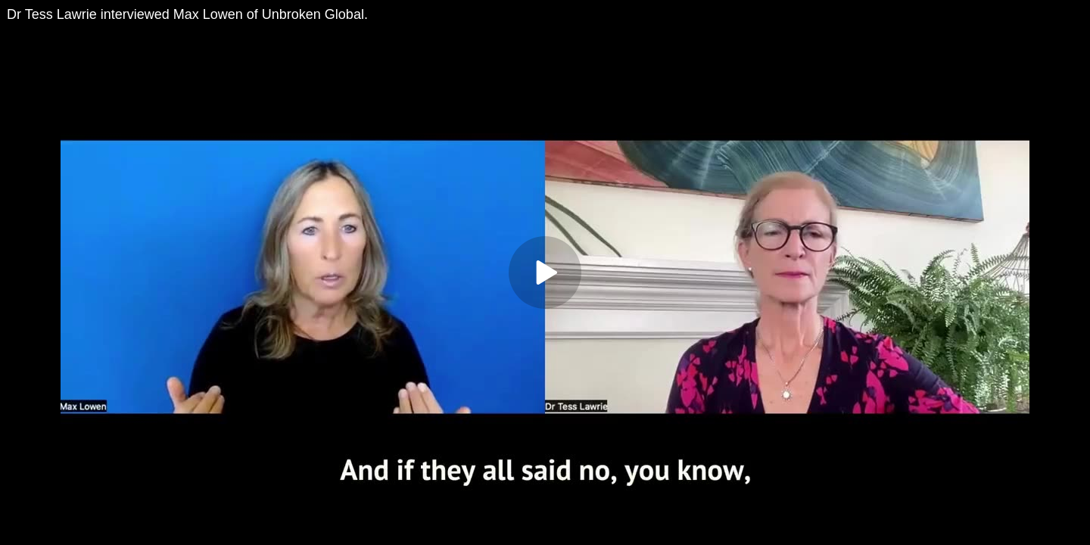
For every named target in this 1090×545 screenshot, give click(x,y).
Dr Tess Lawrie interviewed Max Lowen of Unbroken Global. (187, 14)
